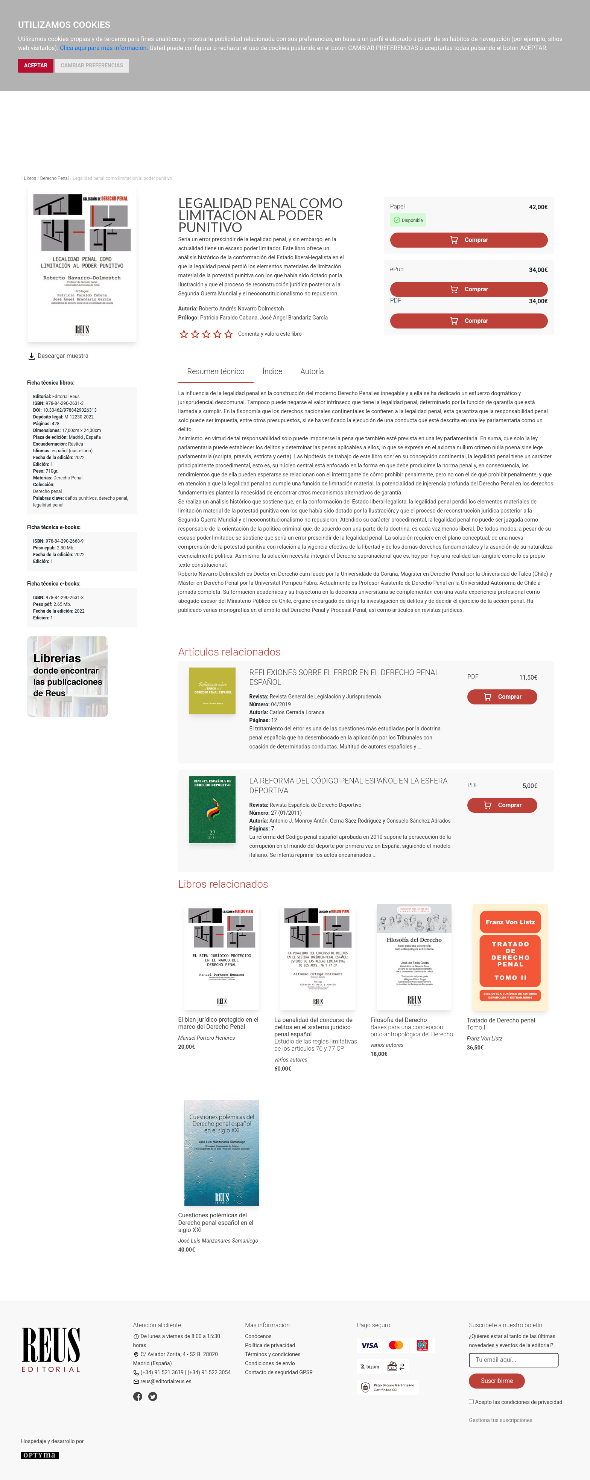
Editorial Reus (66, 396)
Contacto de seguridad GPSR (279, 1372)
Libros (30, 178)
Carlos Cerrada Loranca (296, 712)
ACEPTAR (35, 65)
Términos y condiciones (272, 1354)
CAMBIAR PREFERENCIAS (92, 65)
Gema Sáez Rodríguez (356, 821)
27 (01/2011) (286, 813)
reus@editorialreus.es (162, 1381)
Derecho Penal (54, 178)
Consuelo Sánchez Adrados (418, 821)
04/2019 (280, 704)
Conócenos (258, 1336)
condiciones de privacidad (531, 1402)
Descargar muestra (57, 355)
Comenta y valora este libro (270, 334)
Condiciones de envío (270, 1363)
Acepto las (519, 1402)
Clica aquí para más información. (104, 48)
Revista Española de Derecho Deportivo (315, 805)
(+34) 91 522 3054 (209, 1372)
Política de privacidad (270, 1345)
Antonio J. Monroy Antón (298, 821)
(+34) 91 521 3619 (158, 1372)
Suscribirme (497, 1380)
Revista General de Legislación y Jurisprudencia (324, 697)
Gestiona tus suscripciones (500, 1420)
